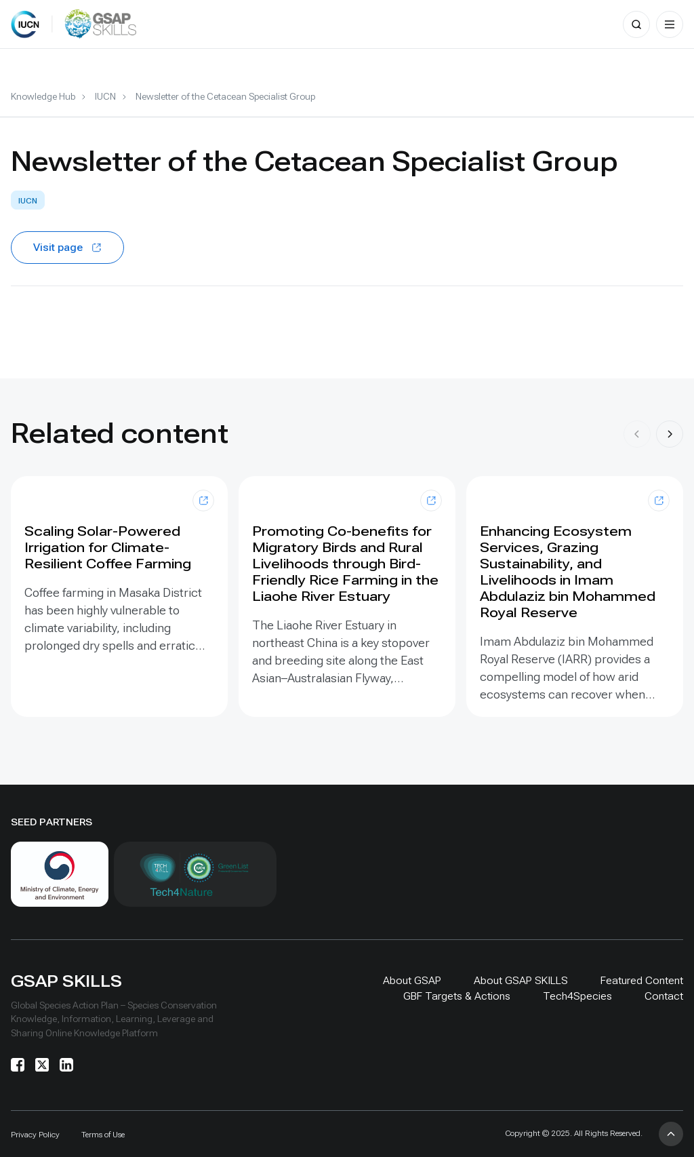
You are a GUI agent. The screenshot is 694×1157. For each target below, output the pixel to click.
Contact (664, 995)
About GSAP (412, 980)
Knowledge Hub (43, 96)
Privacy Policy (35, 1134)
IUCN (105, 96)
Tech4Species (577, 995)
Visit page (67, 247)
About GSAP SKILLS (521, 980)
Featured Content (641, 980)
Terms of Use (103, 1134)
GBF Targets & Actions (456, 995)
